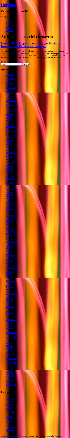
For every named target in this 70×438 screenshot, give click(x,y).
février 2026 (10, 79)
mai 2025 (9, 94)
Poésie (8, 423)
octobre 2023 (11, 135)
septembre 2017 (12, 294)
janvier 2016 (10, 330)
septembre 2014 (12, 365)
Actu (7, 397)
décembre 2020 (11, 209)
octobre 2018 (11, 265)
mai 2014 (9, 369)
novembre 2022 (12, 159)
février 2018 (10, 283)
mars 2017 (10, 307)
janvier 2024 (10, 129)
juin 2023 (9, 144)
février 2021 (10, 205)
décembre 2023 (11, 131)
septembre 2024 (12, 111)
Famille (9, 28)
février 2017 (10, 309)
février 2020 (10, 231)
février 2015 (10, 354)
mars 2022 (10, 177)
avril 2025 (10, 96)
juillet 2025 (10, 92)
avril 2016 (10, 324)
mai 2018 (9, 276)
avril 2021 (10, 200)
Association (10, 399)
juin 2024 (9, 118)
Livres (19, 62)
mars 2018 (10, 281)
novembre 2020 (12, 211)
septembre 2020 (12, 216)
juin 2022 (9, 170)
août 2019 (9, 244)
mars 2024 (10, 124)
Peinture (9, 421)
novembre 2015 (12, 335)
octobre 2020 (11, 213)
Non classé (10, 419)
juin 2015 (9, 346)
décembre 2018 (11, 261)
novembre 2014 (12, 361)
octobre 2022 (11, 161)
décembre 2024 (11, 105)
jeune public (10, 412)
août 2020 (9, 218)
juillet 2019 (10, 246)
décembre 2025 (11, 83)
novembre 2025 (12, 85)
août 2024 (9, 114)
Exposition (10, 406)
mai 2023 (9, 146)
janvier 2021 (10, 207)
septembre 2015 (12, 339)
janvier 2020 (10, 233)
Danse (8, 404)
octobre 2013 (11, 385)
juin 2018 (9, 274)
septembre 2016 (12, 320)
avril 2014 (10, 372)
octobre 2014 (11, 363)
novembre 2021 (12, 185)
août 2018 (9, 270)
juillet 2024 (10, 116)
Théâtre (9, 24)
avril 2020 (10, 226)
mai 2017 (9, 302)
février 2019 (10, 257)
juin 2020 (9, 222)
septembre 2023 (12, 137)
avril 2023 (10, 148)
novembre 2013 (12, 383)
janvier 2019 (10, 259)
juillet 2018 (10, 272)
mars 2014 (10, 374)
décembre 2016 (11, 313)
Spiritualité (10, 26)
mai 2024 (9, 120)
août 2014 (9, 367)
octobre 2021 (11, 187)
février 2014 (10, 376)
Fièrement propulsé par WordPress (14, 436)
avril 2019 (10, 252)
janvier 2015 (10, 356)
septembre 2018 (12, 268)
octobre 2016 (11, 317)
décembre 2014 (11, 359)
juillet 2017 (10, 298)
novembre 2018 (12, 263)
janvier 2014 (10, 378)
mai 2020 (9, 224)
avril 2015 (10, 350)
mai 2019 (9, 250)
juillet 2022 (10, 168)
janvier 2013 (10, 387)
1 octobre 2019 (6, 62)
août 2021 (9, 192)
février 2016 (10, 328)
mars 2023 (10, 150)
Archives (9, 31)
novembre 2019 (12, 237)
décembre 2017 (11, 287)
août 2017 (9, 296)
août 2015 (9, 341)
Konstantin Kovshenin (54, 436)
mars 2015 (10, 352)
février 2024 (10, 127)
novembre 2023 (12, 133)
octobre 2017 (11, 291)
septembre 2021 (12, 190)
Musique (9, 22)
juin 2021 (9, 196)
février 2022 (10, 179)
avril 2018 (10, 278)
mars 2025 (10, 98)
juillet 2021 (10, 194)
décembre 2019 (11, 235)
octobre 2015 (11, 337)
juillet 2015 (10, 343)
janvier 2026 (10, 81)
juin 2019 (9, 248)
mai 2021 (9, 198)
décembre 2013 (11, 380)
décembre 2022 (11, 157)
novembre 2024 (12, 107)
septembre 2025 (12, 90)
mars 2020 (10, 229)
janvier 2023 (10, 155)
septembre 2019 (12, 242)
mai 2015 (9, 348)
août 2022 (9, 166)
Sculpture (9, 425)
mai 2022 (9, 172)
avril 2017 (10, 304)
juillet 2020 (10, 220)
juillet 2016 (10, 322)
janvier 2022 (10, 181)
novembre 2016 (12, 315)
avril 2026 (10, 75)
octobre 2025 (11, 88)
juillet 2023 (10, 142)
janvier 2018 (10, 285)
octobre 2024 (11, 109)
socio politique (11, 427)
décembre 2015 (11, 333)
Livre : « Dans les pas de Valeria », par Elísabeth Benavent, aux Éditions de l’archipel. (30, 44)
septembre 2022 (12, 164)
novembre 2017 (12, 289)
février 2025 (10, 101)
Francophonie (11, 410)
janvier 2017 (10, 311)
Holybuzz (9, 5)
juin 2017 (9, 300)
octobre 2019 (11, 239)
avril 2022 (10, 174)
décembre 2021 (11, 183)
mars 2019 (10, 255)
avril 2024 (10, 122)
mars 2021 (10, 203)
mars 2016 (10, 326)
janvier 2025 (10, 103)
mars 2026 (10, 77)
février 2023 (10, 153)
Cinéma (9, 401)
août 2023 (9, 140)
